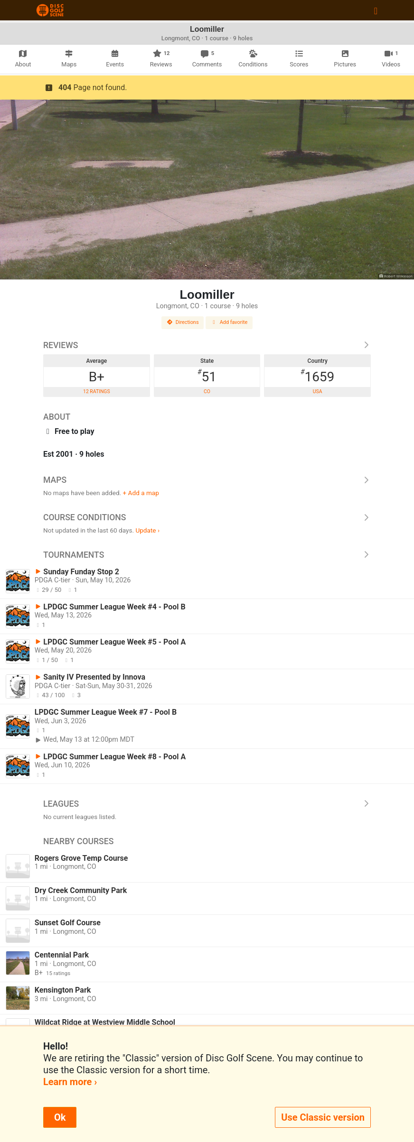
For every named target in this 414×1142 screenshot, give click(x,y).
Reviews (207, 345)
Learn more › (70, 1081)
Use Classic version (323, 1117)
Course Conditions (207, 517)
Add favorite (229, 322)
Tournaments (207, 555)
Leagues (207, 804)
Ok (59, 1117)
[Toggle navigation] (376, 10)
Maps (207, 480)
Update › (147, 530)
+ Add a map (141, 493)
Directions (183, 322)
